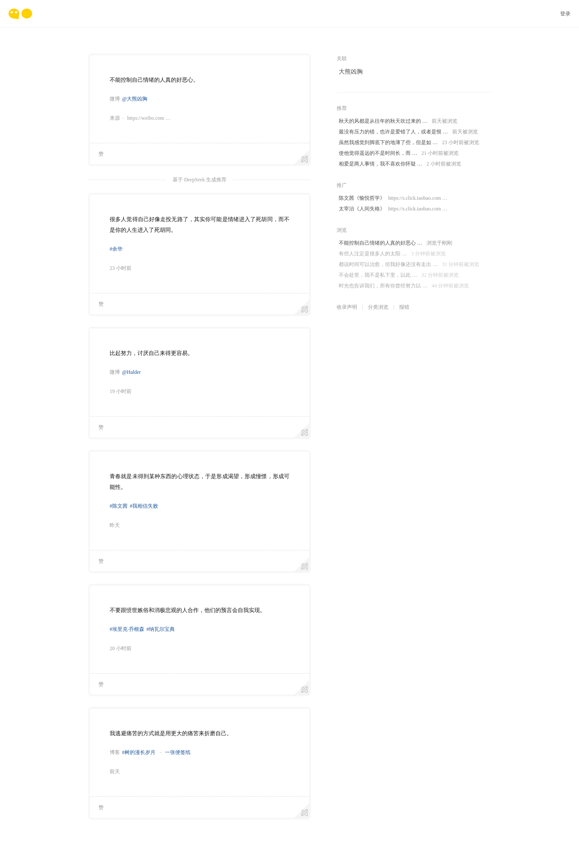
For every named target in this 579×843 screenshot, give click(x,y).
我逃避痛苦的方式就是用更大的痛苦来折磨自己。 (171, 733)
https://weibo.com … (148, 118)
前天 (115, 772)
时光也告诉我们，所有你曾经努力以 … (404, 286)
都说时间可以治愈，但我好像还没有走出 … (409, 264)
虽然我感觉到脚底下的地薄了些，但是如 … (409, 142)
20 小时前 (120, 648)
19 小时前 (120, 391)
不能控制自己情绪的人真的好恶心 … (395, 243)
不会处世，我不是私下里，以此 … (399, 275)
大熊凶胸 (351, 71)
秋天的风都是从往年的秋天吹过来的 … (398, 121)
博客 (115, 752)
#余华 (116, 249)
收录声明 (347, 307)
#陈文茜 (119, 506)
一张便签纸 (178, 752)
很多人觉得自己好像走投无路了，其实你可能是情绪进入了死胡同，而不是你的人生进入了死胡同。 (200, 224)
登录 (565, 14)
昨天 (115, 525)
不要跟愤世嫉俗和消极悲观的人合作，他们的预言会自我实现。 (188, 610)
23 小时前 (120, 268)
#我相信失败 (144, 506)
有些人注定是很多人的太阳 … (392, 253)
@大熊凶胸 (134, 99)
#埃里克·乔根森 (127, 629)
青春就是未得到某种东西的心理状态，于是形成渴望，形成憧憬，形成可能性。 (200, 481)
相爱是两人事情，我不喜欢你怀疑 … (400, 164)
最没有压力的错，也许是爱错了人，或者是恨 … (408, 132)
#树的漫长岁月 (138, 752)
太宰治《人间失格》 (393, 209)
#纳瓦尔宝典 (160, 629)
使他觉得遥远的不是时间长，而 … (399, 153)
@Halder (131, 372)
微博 (115, 99)
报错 (404, 307)
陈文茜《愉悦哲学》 (393, 198)
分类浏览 (378, 307)
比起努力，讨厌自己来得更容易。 (151, 353)
